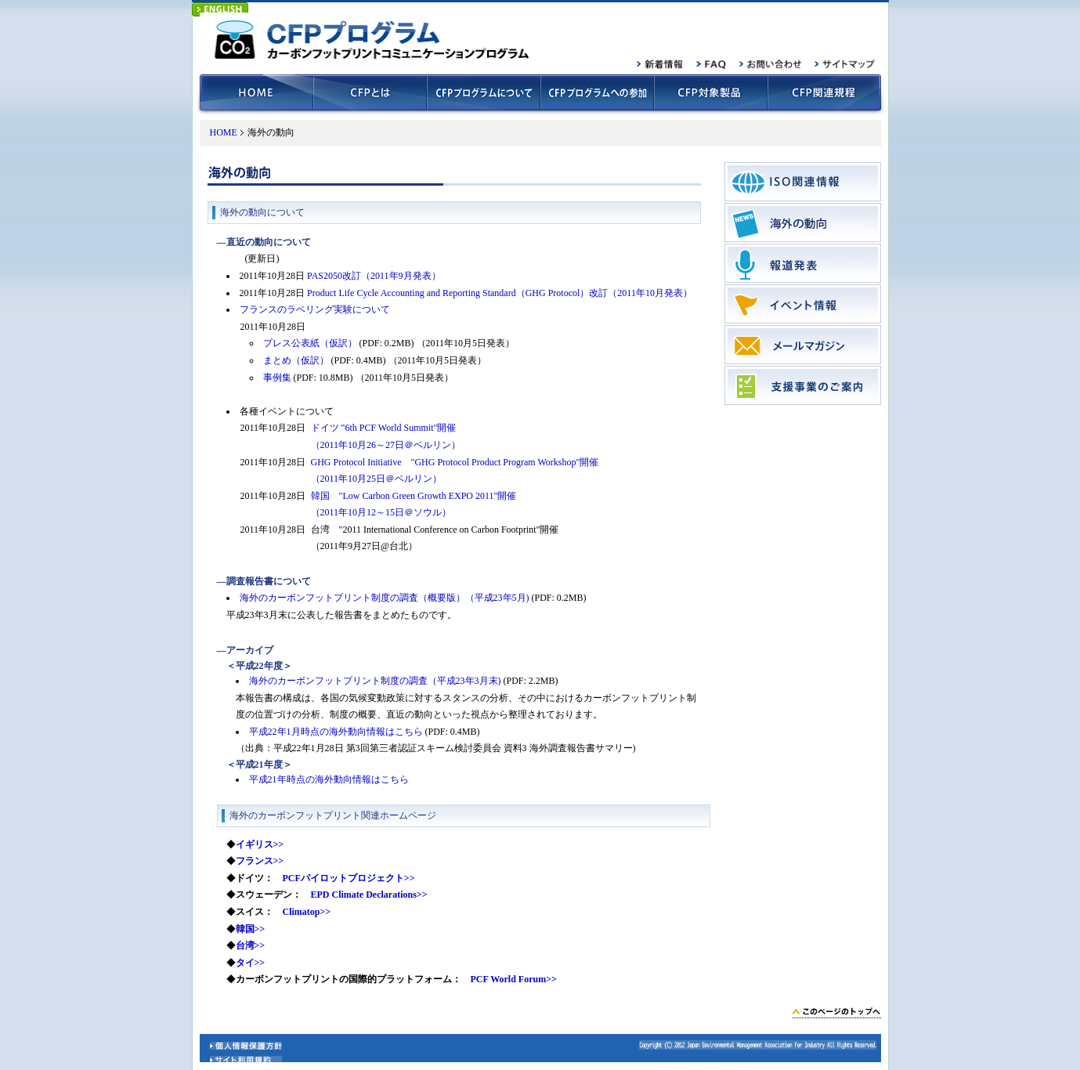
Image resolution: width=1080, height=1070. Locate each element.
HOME (223, 132)
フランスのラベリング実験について (315, 309)
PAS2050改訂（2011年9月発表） (373, 275)
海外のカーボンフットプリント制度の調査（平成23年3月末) (375, 680)
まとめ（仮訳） (296, 360)
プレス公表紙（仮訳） (310, 343)
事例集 (277, 377)
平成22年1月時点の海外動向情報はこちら (336, 731)
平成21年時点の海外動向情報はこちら (329, 779)
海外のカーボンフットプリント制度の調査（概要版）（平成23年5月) (384, 597)
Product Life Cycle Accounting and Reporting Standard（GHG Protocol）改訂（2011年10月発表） (499, 292)
